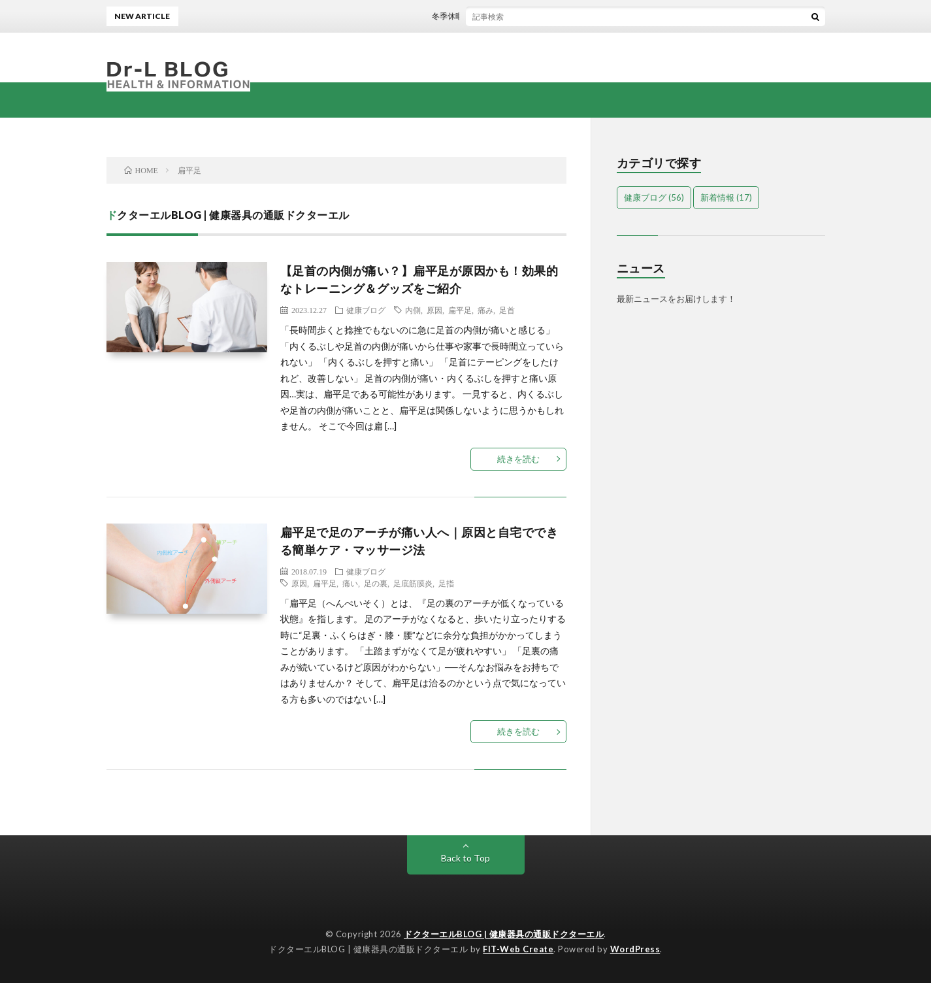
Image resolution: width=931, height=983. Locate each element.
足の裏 (375, 583)
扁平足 (460, 310)
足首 (507, 310)
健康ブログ (365, 310)
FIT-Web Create (518, 949)
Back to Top (465, 857)
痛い (350, 583)
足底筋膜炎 (413, 583)
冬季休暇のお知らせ (471, 16)
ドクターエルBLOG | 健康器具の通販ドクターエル (504, 934)
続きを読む (518, 459)
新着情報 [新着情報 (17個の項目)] (726, 197)
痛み (485, 310)
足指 (446, 583)
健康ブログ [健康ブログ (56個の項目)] (654, 197)
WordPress (635, 949)
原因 (434, 310)
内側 (413, 310)
